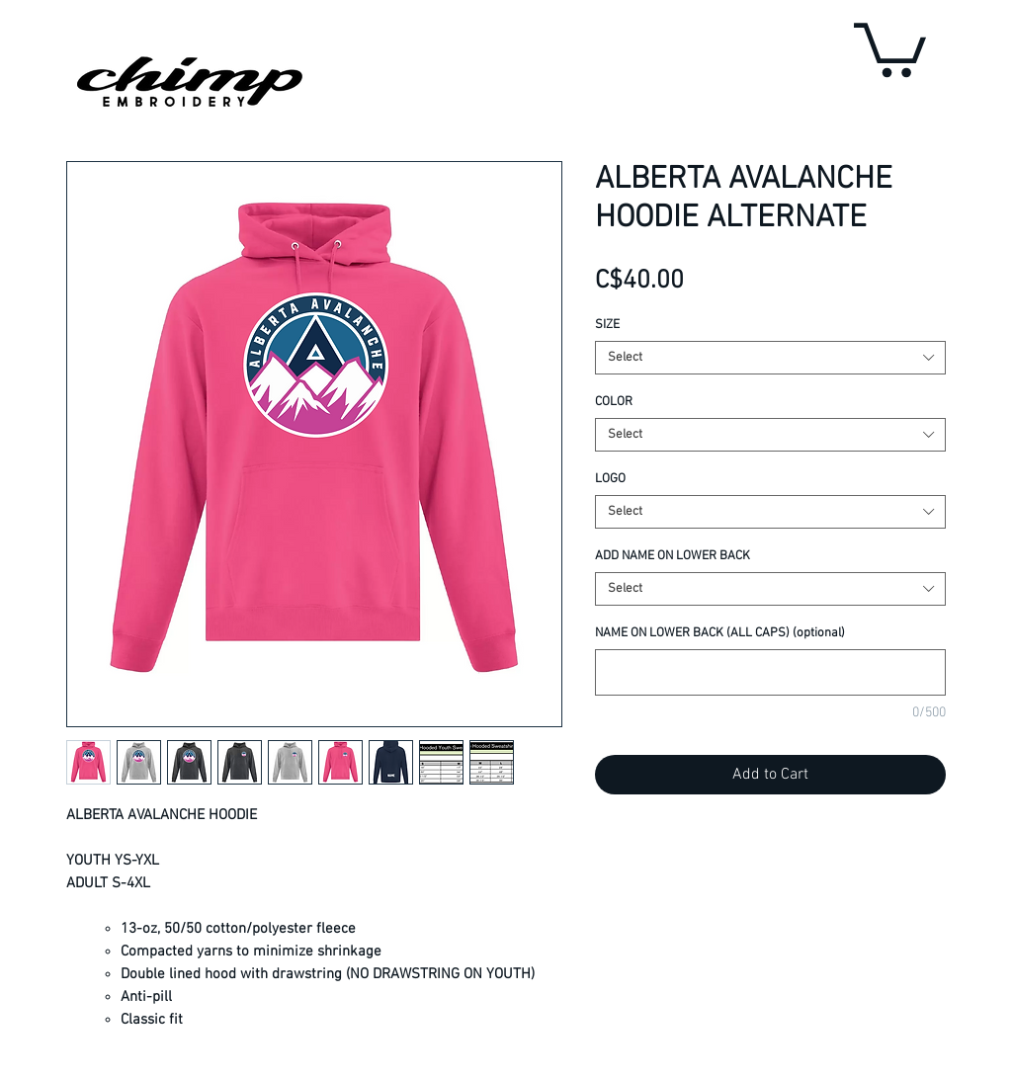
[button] (890, 47)
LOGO (610, 479)
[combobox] (770, 357)
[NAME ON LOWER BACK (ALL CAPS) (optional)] (770, 672)
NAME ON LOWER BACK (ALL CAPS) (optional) (720, 633)
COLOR (613, 402)
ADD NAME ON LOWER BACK (672, 556)
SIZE (607, 325)
